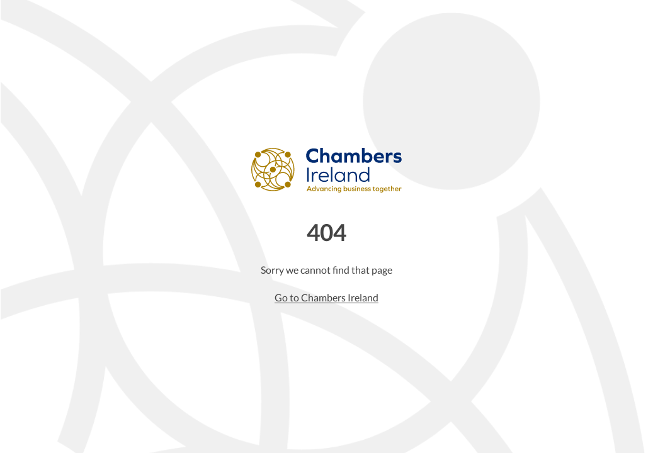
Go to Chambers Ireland (326, 297)
